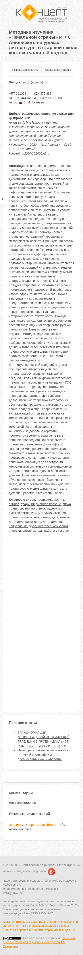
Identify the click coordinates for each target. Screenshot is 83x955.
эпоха (67, 504)
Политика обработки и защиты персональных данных (39, 930)
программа (45, 499)
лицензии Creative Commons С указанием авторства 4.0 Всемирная (39, 942)
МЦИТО (8, 921)
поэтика (60, 499)
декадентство (61, 517)
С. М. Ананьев (31, 102)
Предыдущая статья (25, 69)
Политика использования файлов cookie (40, 925)
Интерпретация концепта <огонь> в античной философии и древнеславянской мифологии (43, 755)
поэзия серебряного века (27, 508)
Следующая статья (58, 69)
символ (14, 504)
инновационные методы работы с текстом (39, 530)
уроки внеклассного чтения (48, 526)
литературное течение (25, 521)
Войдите (15, 825)
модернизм (55, 508)
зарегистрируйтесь (41, 825)
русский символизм (23, 513)
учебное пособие (48, 504)
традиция (28, 504)
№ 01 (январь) (32, 82)
